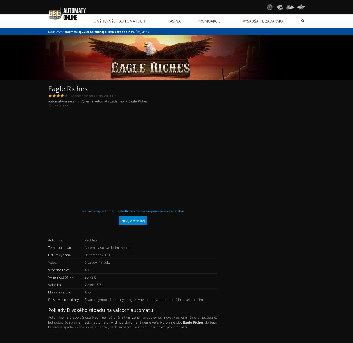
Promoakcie (209, 21)
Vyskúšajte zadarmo (263, 21)
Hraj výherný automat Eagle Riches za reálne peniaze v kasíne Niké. (133, 217)
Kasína (174, 21)
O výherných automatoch (119, 21)
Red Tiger (60, 106)
